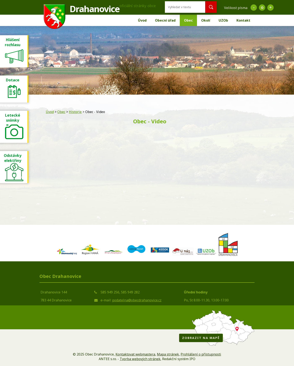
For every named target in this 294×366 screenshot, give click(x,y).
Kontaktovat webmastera (135, 354)
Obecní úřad (165, 20)
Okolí (205, 20)
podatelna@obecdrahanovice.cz (136, 300)
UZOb (223, 20)
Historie (75, 111)
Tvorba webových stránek (140, 359)
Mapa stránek (168, 354)
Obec (188, 20)
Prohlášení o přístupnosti (201, 354)
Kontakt (243, 20)
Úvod (142, 20)
